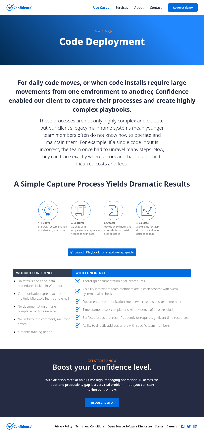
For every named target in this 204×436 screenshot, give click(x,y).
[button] (182, 426)
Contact (156, 7)
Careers (172, 426)
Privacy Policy (63, 426)
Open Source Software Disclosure (130, 426)
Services (122, 7)
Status (159, 426)
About (138, 7)
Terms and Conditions (90, 426)
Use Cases (101, 7)
